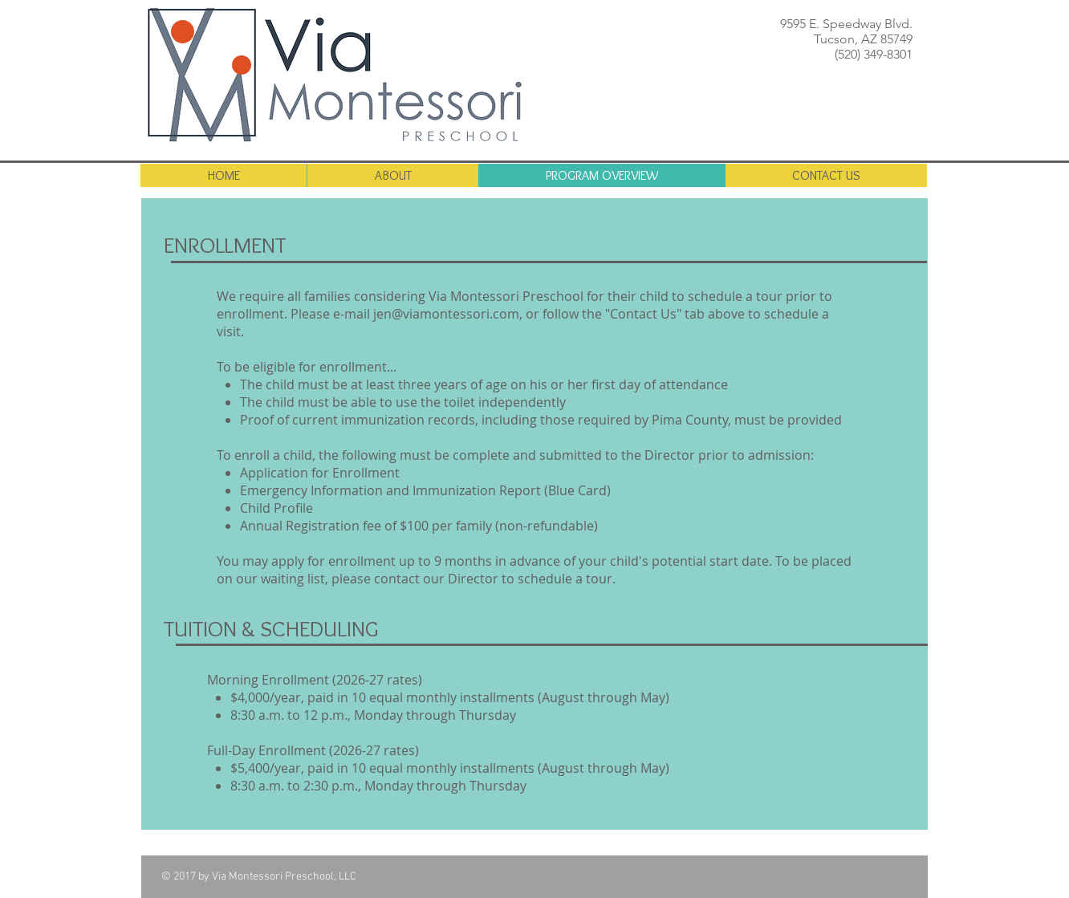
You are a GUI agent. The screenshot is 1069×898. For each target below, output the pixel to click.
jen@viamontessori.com (446, 314)
